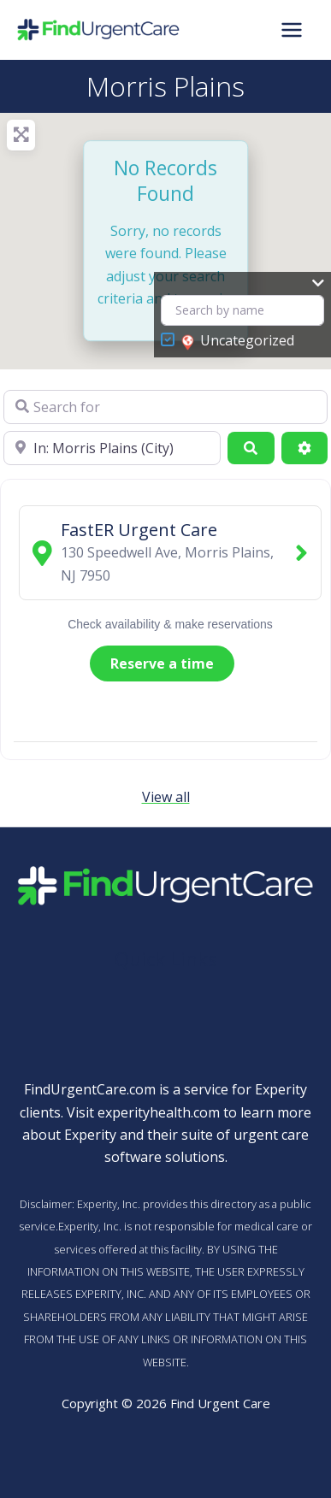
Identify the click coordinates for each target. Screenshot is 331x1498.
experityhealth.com (159, 1112)
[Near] (112, 448)
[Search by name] (242, 311)
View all (166, 796)
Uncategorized (237, 341)
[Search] (251, 448)
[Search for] (165, 407)
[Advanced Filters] (304, 448)
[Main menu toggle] (291, 30)
